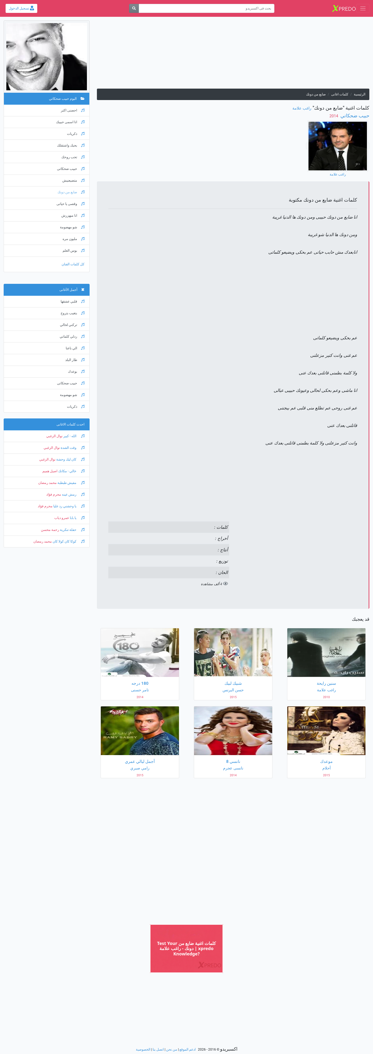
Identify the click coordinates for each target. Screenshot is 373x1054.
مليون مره (73, 239)
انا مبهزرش (72, 215)
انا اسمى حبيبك (70, 122)
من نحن (171, 1049)
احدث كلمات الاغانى (70, 424)
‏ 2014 (334, 116)
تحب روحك (72, 157)
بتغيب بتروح (72, 313)
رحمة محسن (50, 530)
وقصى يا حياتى (70, 204)
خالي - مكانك (70, 471)
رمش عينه (72, 494)
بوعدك (76, 372)
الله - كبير (73, 436)
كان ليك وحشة (70, 459)
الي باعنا (75, 348)
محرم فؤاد (53, 494)
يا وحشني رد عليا (68, 506)
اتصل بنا (158, 1049)
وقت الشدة (72, 448)
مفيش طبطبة (70, 483)
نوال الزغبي (54, 436)
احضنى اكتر (72, 110)
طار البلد (74, 360)
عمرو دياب (61, 518)
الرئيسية (359, 94)
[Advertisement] (233, 54)
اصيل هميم (49, 471)
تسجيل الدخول (21, 8)
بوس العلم (73, 251)
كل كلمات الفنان (73, 264)
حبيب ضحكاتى (70, 169)
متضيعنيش (73, 180)
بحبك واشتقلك (70, 145)
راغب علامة (301, 108)
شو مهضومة (72, 227)
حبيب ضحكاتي (354, 116)
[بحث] (134, 8)
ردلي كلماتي (72, 336)
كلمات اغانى (339, 94)
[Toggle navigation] (362, 8)
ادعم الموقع (187, 1049)
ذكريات (75, 134)
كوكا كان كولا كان (68, 541)
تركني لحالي (72, 325)
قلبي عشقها (72, 301)
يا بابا (76, 518)
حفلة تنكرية (71, 530)
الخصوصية (143, 1049)
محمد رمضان (47, 483)
